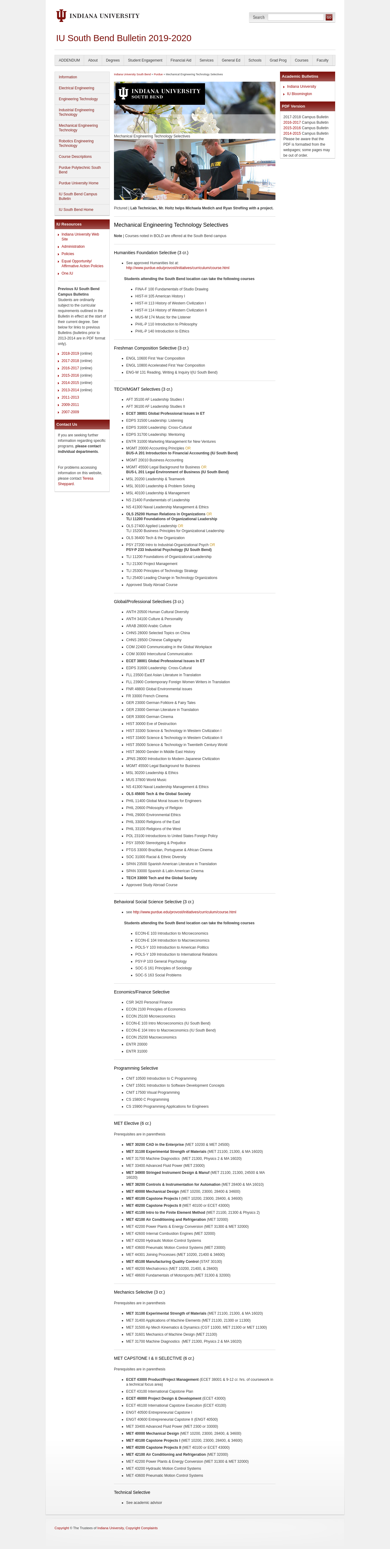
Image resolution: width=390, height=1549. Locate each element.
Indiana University (301, 86)
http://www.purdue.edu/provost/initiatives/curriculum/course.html (177, 268)
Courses (302, 60)
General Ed (231, 60)
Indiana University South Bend (132, 74)
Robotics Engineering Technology (76, 143)
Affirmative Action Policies (82, 266)
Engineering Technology (78, 99)
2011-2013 (70, 397)
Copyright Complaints (142, 1528)
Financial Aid (181, 60)
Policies (68, 254)
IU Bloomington (299, 94)
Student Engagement (145, 60)
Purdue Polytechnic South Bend (80, 169)
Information (68, 77)
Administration (73, 246)
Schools (255, 60)
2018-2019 (70, 353)
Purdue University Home (78, 183)
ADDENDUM (69, 60)
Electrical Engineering (76, 88)
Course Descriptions (75, 157)
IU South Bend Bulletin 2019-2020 (123, 38)
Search (258, 17)
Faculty (322, 60)
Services (207, 60)
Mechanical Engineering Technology (78, 127)
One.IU (67, 273)
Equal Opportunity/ (77, 261)
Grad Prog (278, 60)
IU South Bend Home (76, 210)
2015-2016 (70, 375)
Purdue (158, 74)
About (93, 60)
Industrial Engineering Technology (76, 112)
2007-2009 (70, 412)
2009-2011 (70, 405)
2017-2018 (70, 361)
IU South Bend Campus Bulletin (78, 196)
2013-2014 (70, 390)
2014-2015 (70, 383)
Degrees (113, 60)
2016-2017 (70, 368)
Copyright (62, 1528)
